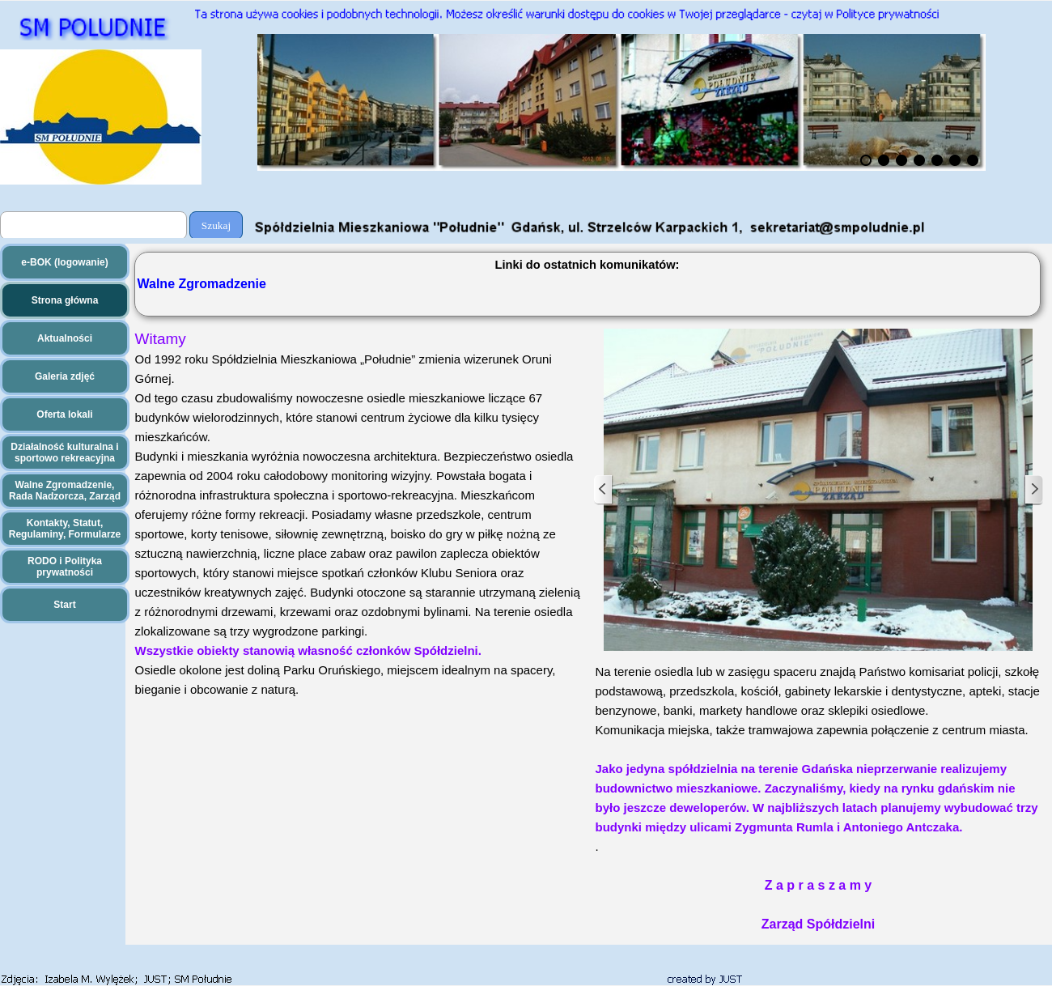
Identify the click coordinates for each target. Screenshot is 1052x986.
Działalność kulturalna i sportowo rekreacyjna (64, 452)
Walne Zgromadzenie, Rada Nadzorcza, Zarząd (65, 490)
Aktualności (64, 338)
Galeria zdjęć (65, 376)
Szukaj (216, 225)
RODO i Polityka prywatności (65, 566)
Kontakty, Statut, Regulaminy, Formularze (65, 528)
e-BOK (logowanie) (64, 262)
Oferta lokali (64, 414)
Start (64, 604)
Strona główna (65, 300)
